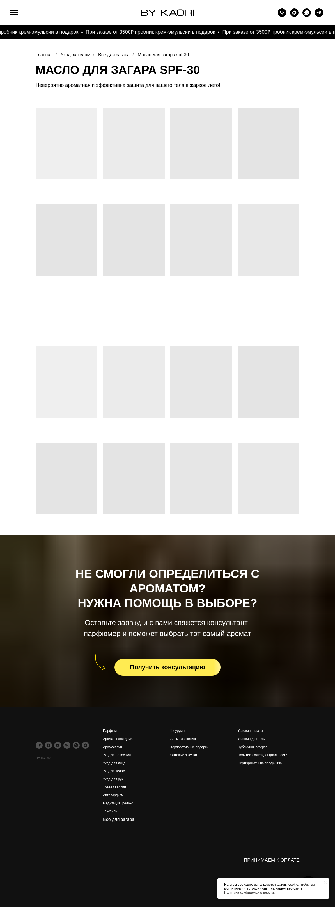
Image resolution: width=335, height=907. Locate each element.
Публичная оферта (252, 747)
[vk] (66, 745)
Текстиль (110, 811)
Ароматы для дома (118, 739)
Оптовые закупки (183, 755)
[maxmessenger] (294, 15)
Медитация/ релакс (118, 803)
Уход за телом (75, 54)
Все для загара (114, 54)
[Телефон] (282, 15)
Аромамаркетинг (183, 739)
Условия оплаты (250, 731)
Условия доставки (252, 739)
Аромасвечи (112, 747)
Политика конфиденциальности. (249, 892)
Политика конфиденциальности (262, 755)
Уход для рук (113, 779)
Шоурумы (177, 731)
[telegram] (319, 15)
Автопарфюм (113, 795)
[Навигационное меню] (14, 12)
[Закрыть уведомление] (325, 882)
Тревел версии (114, 787)
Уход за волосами (117, 755)
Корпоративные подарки (189, 747)
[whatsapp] (306, 15)
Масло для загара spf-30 (163, 54)
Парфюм (110, 731)
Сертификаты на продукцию (260, 763)
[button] (167, 667)
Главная (44, 54)
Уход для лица (114, 763)
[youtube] (57, 745)
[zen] (48, 745)
